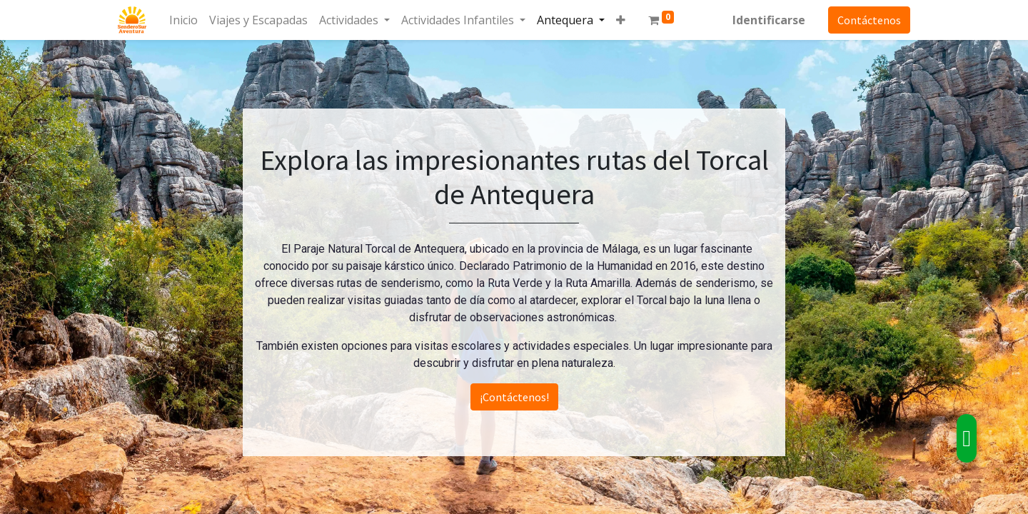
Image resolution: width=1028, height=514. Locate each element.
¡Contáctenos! (514, 397)
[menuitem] (183, 20)
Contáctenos (869, 20)
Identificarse (768, 20)
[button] (620, 20)
